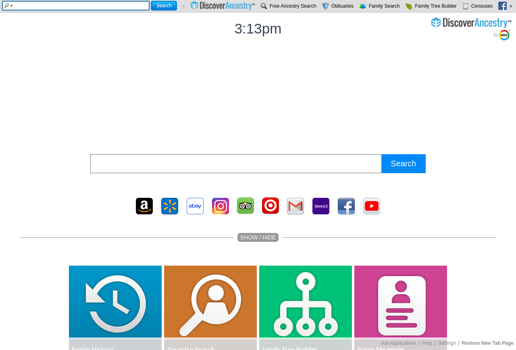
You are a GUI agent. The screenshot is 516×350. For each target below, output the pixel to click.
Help (427, 343)
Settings (447, 343)
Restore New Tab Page (488, 343)
